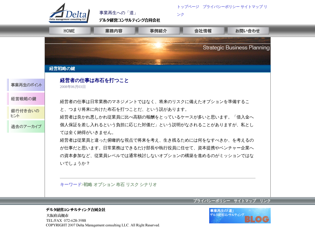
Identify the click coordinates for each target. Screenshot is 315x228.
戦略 (88, 184)
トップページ (188, 7)
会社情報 (202, 31)
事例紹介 (157, 31)
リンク (265, 201)
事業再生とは (25, 86)
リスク (132, 184)
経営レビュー (25, 113)
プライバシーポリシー (221, 7)
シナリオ (148, 184)
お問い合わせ (247, 31)
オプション (104, 184)
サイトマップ (252, 7)
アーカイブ (25, 127)
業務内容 (113, 31)
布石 (120, 184)
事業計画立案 (25, 99)
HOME (68, 31)
